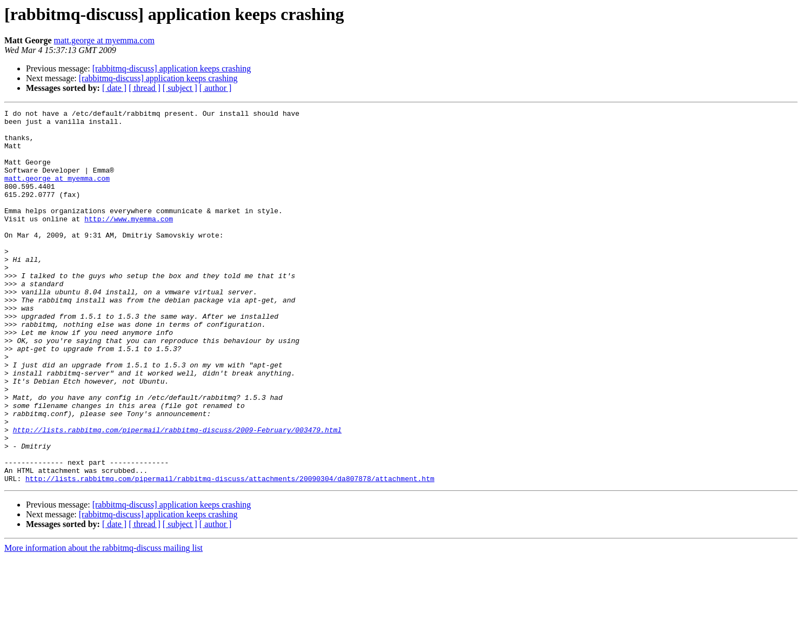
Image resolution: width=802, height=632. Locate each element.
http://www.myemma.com (128, 241)
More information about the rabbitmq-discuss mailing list (103, 622)
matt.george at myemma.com (104, 40)
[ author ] (215, 88)
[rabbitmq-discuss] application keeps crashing (171, 68)
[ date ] (114, 88)
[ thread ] (145, 88)
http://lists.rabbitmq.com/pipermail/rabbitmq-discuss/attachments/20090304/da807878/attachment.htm (230, 553)
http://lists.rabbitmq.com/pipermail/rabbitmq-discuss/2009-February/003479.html (177, 494)
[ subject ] (180, 88)
